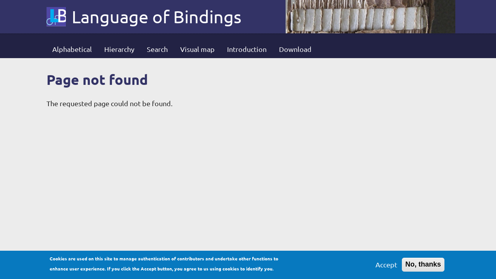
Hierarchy (119, 49)
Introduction (247, 49)
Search (157, 49)
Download (295, 49)
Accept (386, 266)
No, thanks (423, 265)
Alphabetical (72, 49)
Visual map (197, 49)
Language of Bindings (156, 16)
